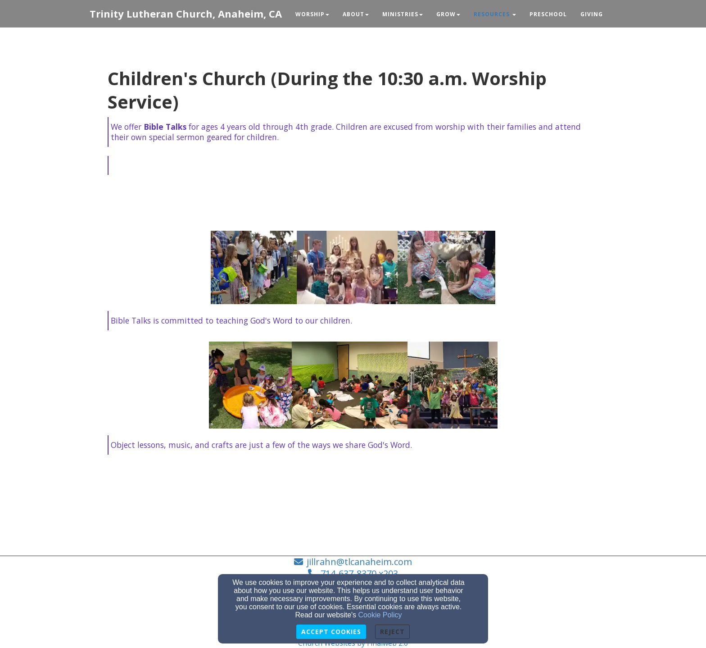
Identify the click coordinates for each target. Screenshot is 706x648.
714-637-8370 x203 (359, 573)
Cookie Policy (380, 615)
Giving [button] (591, 14)
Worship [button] (312, 14)
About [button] (356, 14)
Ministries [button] (402, 14)
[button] (494, 15)
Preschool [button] (548, 14)
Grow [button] (448, 14)
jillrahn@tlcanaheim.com (359, 562)
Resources (492, 14)
